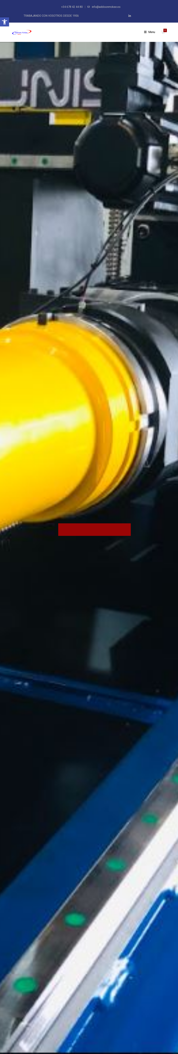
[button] (4, 21)
